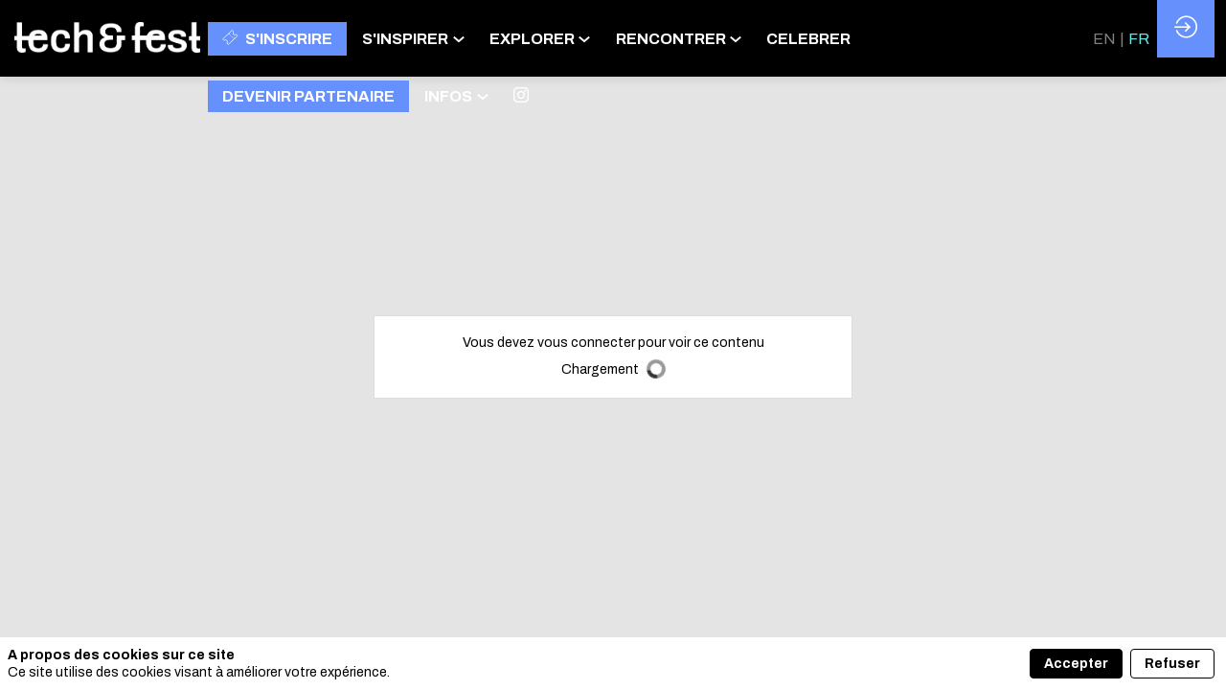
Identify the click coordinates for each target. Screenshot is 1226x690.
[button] (277, 39)
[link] (418, 38)
